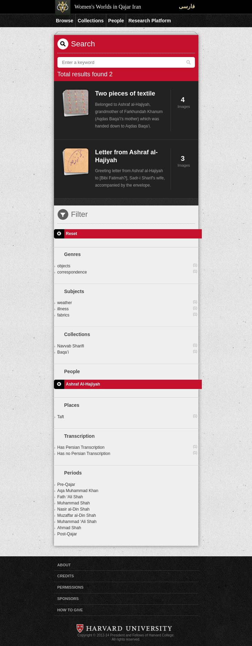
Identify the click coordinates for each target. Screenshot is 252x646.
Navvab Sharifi (127, 345)
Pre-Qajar (66, 484)
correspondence (127, 272)
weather (127, 302)
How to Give (70, 610)
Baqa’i (127, 352)
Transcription (79, 436)
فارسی (187, 6)
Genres (72, 254)
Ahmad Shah (69, 527)
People (116, 20)
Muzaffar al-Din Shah (76, 515)
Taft (127, 416)
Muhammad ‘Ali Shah (77, 521)
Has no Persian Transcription (127, 453)
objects (127, 265)
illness (127, 308)
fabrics (127, 315)
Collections (90, 20)
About (64, 565)
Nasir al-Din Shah (73, 509)
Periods (73, 473)
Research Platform (149, 20)
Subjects (74, 291)
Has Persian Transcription (127, 447)
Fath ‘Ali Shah (70, 496)
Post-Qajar (67, 534)
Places (71, 405)
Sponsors (68, 599)
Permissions (70, 587)
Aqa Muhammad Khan (77, 490)
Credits (65, 576)
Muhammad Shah (73, 503)
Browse (65, 20)
